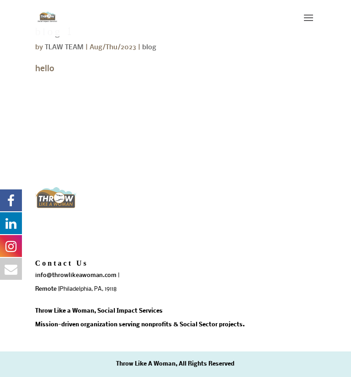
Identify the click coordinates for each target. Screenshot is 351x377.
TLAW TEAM (64, 47)
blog (149, 47)
